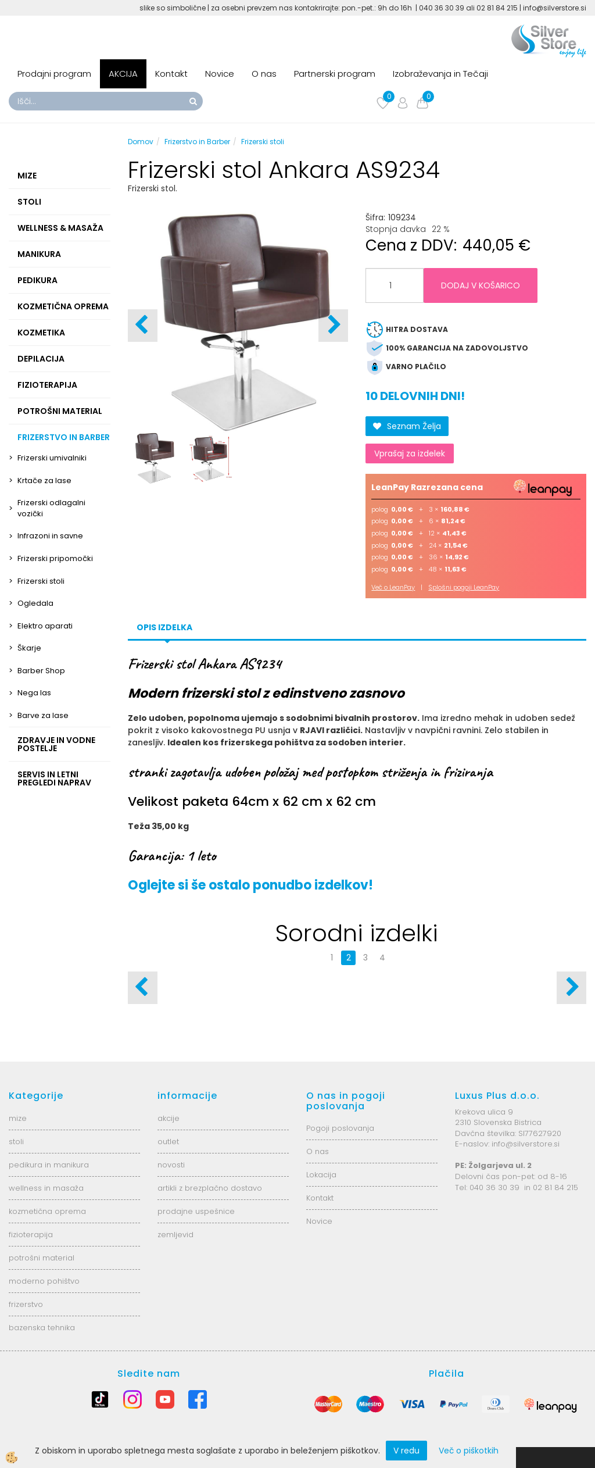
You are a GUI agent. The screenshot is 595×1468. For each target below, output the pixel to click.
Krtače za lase (44, 480)
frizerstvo (26, 1304)
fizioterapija (31, 1234)
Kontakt (171, 73)
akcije (168, 1118)
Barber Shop (41, 670)
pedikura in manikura (49, 1164)
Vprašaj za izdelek (409, 453)
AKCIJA (123, 73)
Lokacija (321, 1174)
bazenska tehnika (42, 1327)
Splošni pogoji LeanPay (463, 587)
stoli (16, 1141)
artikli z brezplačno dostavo (209, 1188)
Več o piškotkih (469, 1450)
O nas (264, 73)
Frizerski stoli (40, 581)
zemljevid (175, 1234)
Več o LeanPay (393, 587)
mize (18, 1118)
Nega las (34, 692)
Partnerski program (334, 73)
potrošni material (41, 1257)
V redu (406, 1450)
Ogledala (35, 603)
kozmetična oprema (47, 1211)
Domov (140, 142)
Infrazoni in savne (50, 535)
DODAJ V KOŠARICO (480, 285)
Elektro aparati (45, 625)
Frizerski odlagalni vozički (51, 508)
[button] (333, 325)
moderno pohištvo (44, 1281)
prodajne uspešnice (196, 1211)
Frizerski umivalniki (52, 457)
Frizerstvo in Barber (197, 142)
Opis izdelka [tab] (164, 627)
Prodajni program (54, 73)
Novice (219, 73)
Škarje (29, 647)
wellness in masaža (46, 1188)
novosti (171, 1164)
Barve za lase (43, 715)
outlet (168, 1141)
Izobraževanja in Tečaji (440, 73)
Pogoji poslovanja (340, 1128)
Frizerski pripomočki (55, 558)
